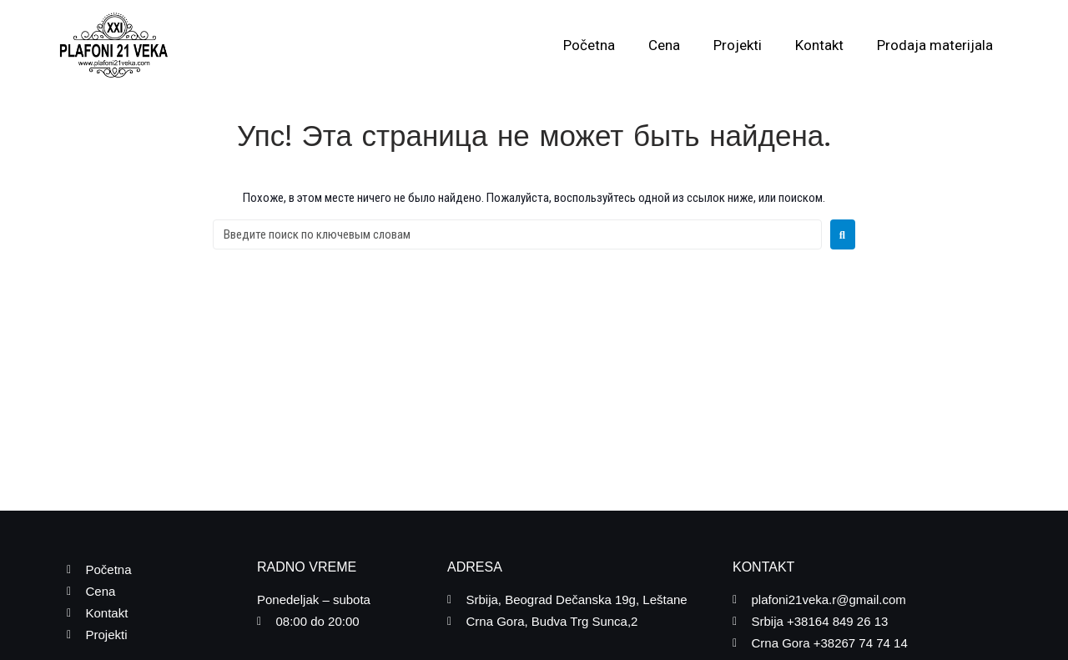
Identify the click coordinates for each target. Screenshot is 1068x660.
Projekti (737, 45)
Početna (589, 45)
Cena (664, 45)
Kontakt (819, 45)
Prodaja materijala (935, 45)
